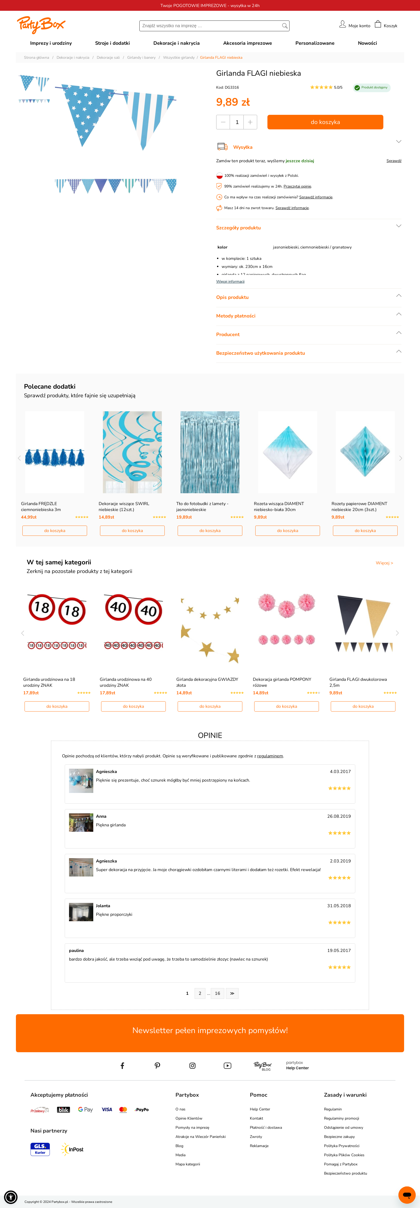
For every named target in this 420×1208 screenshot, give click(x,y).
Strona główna (36, 57)
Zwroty (256, 1136)
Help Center (260, 1109)
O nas (180, 1109)
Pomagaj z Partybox (340, 1164)
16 (217, 993)
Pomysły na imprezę (192, 1127)
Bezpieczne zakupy (339, 1136)
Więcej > (384, 563)
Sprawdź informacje (315, 197)
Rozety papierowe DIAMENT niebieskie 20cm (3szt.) (359, 507)
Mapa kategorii (187, 1164)
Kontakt (256, 1118)
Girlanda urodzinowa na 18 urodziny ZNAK (49, 682)
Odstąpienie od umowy (343, 1127)
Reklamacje (259, 1145)
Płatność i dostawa (266, 1127)
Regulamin (333, 1109)
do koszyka (325, 122)
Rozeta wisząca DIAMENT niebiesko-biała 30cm (279, 507)
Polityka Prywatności (341, 1145)
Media (180, 1155)
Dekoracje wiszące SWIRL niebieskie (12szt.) (124, 507)
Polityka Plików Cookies (344, 1155)
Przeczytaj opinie (297, 186)
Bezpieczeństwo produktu (345, 1173)
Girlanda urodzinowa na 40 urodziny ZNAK (126, 682)
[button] (10, 1197)
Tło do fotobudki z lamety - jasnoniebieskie (202, 507)
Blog (179, 1145)
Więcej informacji (230, 281)
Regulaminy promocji (341, 1118)
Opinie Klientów (188, 1118)
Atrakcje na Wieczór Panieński (200, 1136)
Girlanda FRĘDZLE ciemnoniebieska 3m (41, 507)
